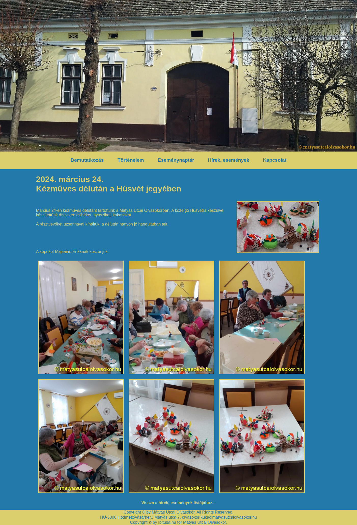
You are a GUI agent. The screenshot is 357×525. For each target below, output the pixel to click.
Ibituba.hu (167, 522)
